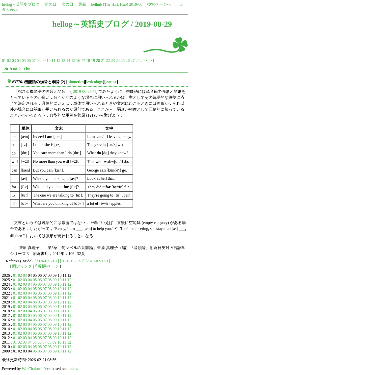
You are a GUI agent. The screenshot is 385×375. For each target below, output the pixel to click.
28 (137, 60)
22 (108, 60)
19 (93, 60)
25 (123, 60)
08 (39, 60)
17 (83, 60)
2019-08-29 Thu (17, 69)
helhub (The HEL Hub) (109, 4)
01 (4, 60)
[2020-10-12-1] (72, 261)
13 (63, 60)
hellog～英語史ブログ (21, 4)
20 (98, 60)
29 (142, 60)
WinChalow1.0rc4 (36, 369)
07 (34, 60)
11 (53, 60)
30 (147, 60)
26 (128, 60)
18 (88, 60)
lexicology (94, 82)
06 (29, 60)
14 (68, 60)
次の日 (67, 4)
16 (78, 60)
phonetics (76, 82)
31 (152, 60)
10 (49, 60)
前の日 (50, 4)
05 (24, 60)
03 (14, 60)
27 (133, 60)
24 (118, 60)
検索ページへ (159, 4)
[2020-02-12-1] (97, 261)
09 (44, 60)
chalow (72, 369)
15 (73, 60)
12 (58, 60)
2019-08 (135, 4)
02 (9, 60)
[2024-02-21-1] (47, 261)
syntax (111, 82)
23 (113, 60)
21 (103, 60)
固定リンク (22, 266)
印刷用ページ (47, 266)
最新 (82, 4)
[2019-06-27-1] (84, 91)
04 (19, 60)
